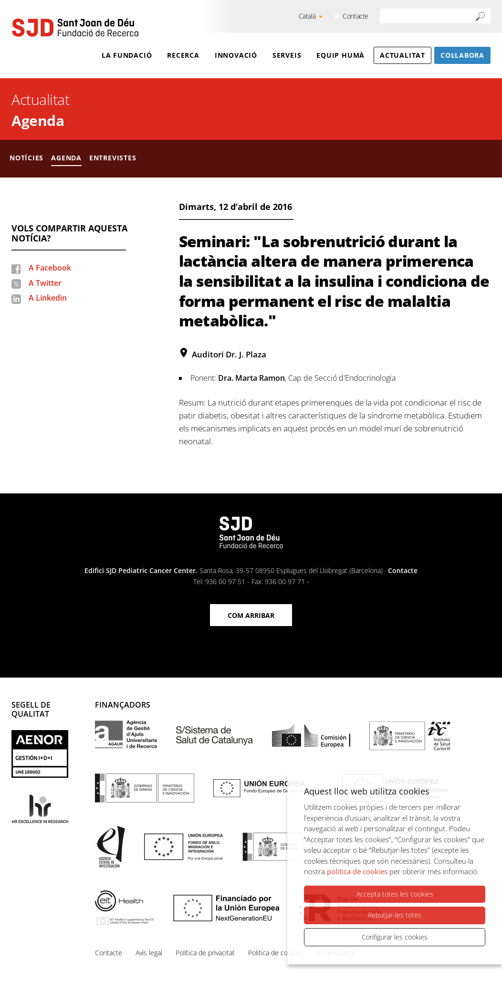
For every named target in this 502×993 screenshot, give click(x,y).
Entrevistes (112, 157)
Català (307, 16)
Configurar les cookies (395, 936)
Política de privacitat (205, 952)
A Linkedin (48, 298)
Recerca (183, 55)
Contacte (355, 16)
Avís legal (149, 952)
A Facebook (50, 267)
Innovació (236, 55)
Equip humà (340, 55)
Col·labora (462, 55)
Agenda (37, 120)
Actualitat (402, 55)
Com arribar (251, 615)
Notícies (26, 157)
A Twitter (45, 283)
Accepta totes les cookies (394, 894)
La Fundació (127, 55)
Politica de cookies (275, 952)
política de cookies (357, 871)
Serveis (286, 55)
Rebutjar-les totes (394, 915)
